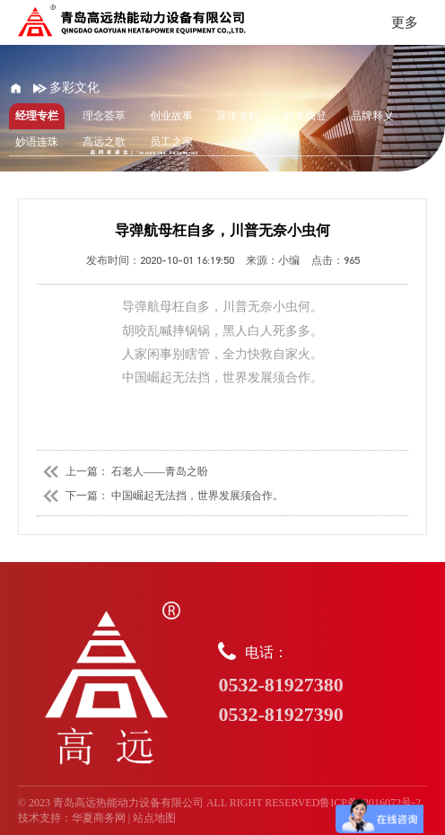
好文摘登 (305, 116)
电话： (322, 685)
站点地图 (154, 818)
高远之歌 (104, 142)
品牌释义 (372, 116)
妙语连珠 (36, 142)
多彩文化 (66, 87)
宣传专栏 (237, 116)
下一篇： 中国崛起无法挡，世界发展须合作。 (160, 495)
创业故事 (171, 116)
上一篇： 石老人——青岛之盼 (122, 471)
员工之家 (171, 142)
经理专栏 (36, 116)
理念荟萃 (104, 116)
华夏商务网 (99, 818)
